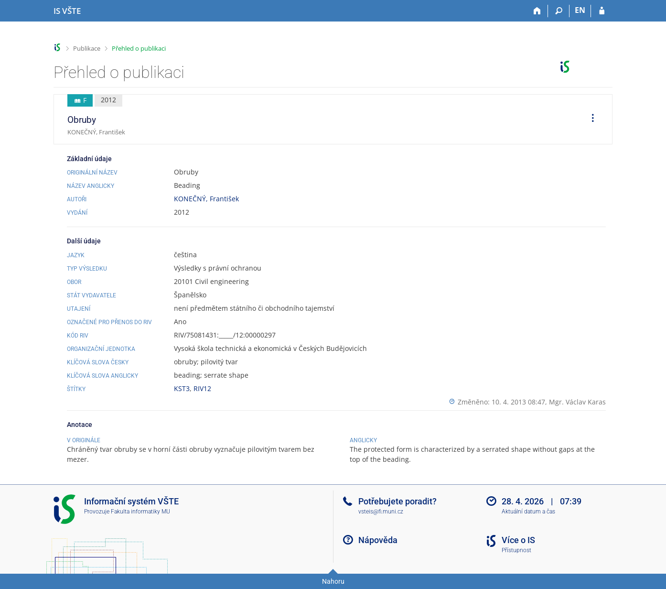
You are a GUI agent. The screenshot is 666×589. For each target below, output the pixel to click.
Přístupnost (516, 550)
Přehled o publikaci (139, 48)
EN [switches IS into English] (580, 10)
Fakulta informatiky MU (140, 511)
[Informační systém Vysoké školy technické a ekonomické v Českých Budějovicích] (67, 11)
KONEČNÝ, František (206, 198)
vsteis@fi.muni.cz (380, 511)
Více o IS (518, 540)
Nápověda (377, 540)
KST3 (182, 388)
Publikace (86, 48)
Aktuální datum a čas (528, 511)
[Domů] (537, 11)
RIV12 (202, 388)
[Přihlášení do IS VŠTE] (601, 11)
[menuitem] (589, 119)
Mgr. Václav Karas (577, 401)
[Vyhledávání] (558, 11)
